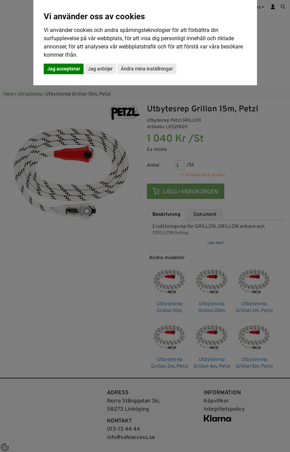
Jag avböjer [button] (100, 68)
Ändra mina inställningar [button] (147, 68)
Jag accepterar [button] (63, 68)
